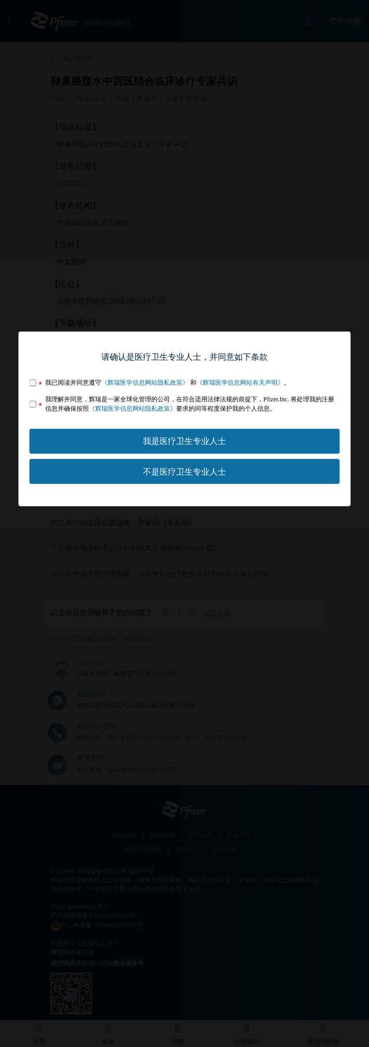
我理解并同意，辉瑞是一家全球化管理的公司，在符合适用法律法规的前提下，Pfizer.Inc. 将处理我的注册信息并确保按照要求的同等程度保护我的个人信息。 (189, 404)
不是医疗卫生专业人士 (184, 471)
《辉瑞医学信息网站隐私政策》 (145, 382)
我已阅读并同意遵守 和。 (167, 382)
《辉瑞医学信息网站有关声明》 (240, 382)
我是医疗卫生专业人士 (184, 441)
